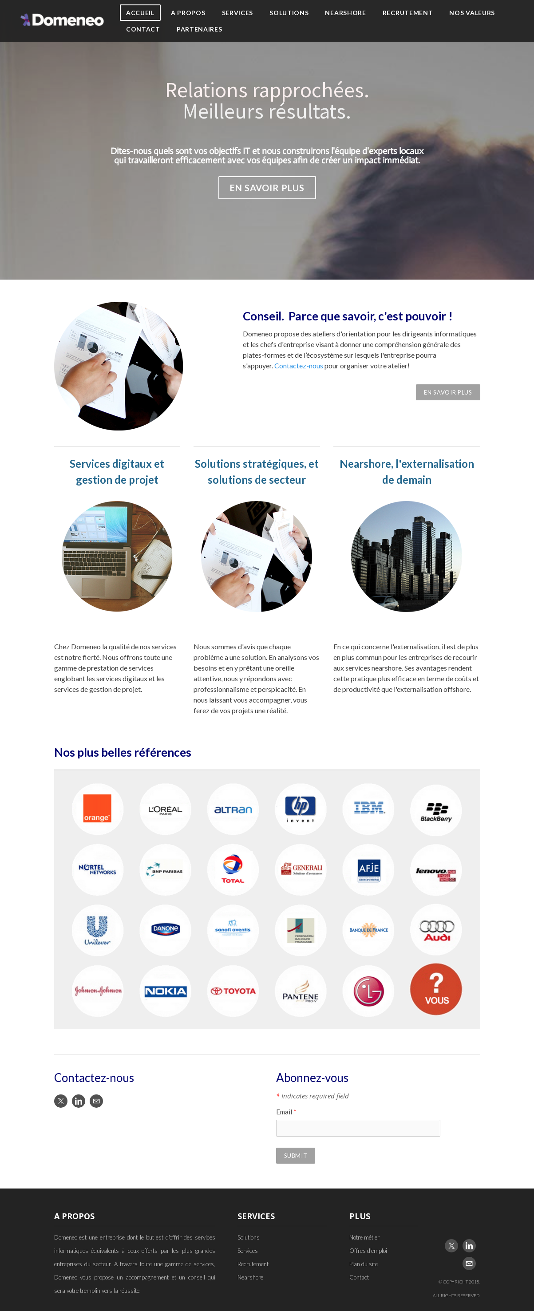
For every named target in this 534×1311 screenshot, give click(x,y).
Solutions (289, 12)
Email (286, 1112)
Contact (143, 29)
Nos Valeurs (472, 12)
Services (237, 12)
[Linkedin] (78, 1101)
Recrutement (408, 12)
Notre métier (364, 1237)
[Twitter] (60, 1101)
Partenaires (199, 29)
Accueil (140, 12)
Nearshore (345, 12)
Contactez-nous (298, 365)
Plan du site (363, 1264)
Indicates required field (312, 1095)
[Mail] (96, 1101)
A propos (188, 12)
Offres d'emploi (368, 1250)
